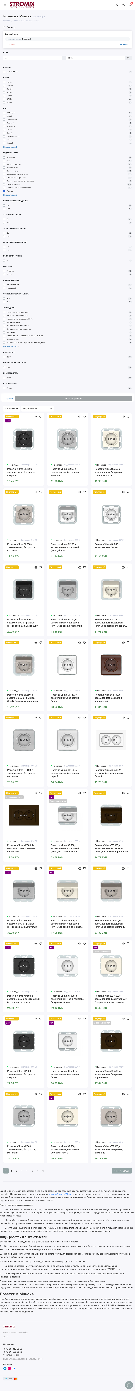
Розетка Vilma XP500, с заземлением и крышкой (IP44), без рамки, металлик (22, 923)
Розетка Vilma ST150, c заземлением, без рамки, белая (65, 697)
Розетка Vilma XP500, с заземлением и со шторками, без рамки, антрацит (23, 998)
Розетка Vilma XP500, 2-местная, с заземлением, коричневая (21, 848)
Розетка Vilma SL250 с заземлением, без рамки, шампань (21, 547)
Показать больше (122, 1171)
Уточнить (124, 44)
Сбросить (11, 44)
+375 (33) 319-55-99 (12, 1349)
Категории (11, 408)
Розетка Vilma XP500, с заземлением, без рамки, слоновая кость (65, 1149)
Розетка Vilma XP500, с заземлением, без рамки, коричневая (109, 1074)
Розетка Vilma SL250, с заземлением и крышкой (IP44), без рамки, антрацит (22, 622)
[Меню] (5, 5)
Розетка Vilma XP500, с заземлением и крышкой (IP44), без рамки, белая (65, 848)
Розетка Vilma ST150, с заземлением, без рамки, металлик (21, 773)
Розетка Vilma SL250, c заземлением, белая (107, 546)
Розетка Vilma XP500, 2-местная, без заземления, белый (109, 773)
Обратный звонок (11, 1355)
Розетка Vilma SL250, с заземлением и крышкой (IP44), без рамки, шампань (22, 697)
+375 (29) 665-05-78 (12, 1352)
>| (43, 1171)
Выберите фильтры (73, 398)
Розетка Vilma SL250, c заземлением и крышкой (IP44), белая (65, 547)
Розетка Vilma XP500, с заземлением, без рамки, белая (65, 1074)
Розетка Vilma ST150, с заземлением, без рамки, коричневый (109, 697)
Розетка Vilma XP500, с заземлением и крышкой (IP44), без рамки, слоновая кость (66, 923)
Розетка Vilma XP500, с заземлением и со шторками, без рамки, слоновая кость (111, 998)
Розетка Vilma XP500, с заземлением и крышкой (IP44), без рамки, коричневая (111, 848)
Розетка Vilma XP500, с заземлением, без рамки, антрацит (21, 1074)
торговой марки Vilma (60, 1194)
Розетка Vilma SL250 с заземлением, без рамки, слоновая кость (109, 472)
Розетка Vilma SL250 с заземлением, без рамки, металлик (65, 472)
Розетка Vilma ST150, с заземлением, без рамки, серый (65, 773)
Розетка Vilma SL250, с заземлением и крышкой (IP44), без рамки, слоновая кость (110, 622)
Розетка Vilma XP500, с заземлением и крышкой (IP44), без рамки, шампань (110, 923)
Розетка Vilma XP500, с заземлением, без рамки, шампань (109, 1149)
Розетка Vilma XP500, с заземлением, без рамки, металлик (21, 1149)
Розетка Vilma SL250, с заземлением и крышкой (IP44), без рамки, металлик (66, 622)
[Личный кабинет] (123, 4)
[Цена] (32, 58)
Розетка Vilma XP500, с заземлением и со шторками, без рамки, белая (67, 998)
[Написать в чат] (129, 1385)
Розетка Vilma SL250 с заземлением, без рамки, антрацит (21, 472)
